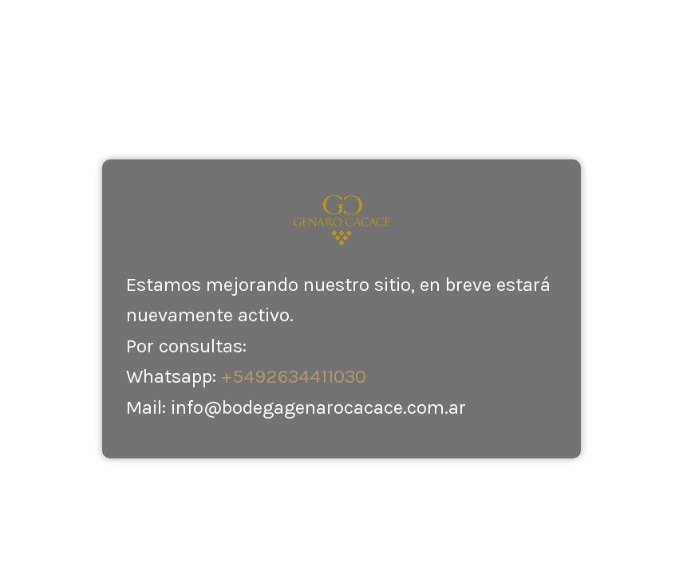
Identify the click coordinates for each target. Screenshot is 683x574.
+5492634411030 (293, 376)
